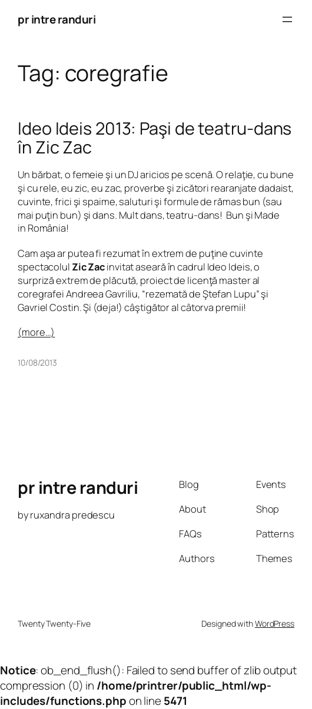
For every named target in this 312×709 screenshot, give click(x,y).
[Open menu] (287, 19)
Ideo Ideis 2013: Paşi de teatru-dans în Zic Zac (154, 138)
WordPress (274, 623)
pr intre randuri (56, 19)
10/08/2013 (37, 362)
